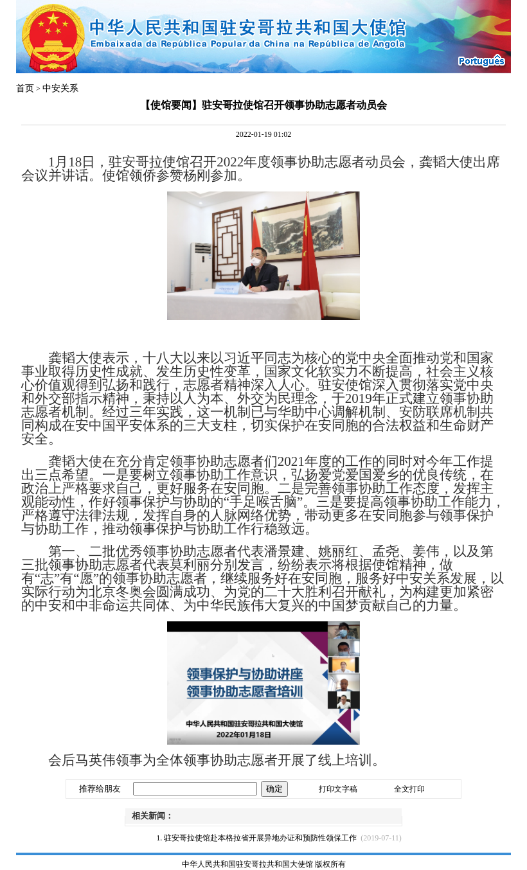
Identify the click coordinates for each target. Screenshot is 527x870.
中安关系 (60, 88)
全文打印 (409, 789)
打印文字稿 (338, 789)
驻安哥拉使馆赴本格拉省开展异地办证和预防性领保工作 (260, 837)
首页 (25, 88)
